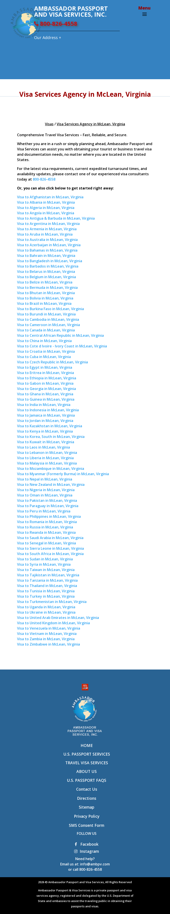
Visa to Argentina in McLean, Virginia (48, 223)
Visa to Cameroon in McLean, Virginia (48, 324)
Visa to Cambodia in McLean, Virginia (48, 319)
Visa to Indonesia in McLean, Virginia (48, 410)
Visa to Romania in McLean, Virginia (47, 521)
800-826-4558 (55, 24)
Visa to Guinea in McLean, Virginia (45, 399)
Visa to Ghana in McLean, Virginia (45, 394)
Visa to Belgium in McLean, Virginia (46, 276)
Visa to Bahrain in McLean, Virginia (46, 255)
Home (87, 745)
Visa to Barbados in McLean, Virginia (47, 266)
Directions (86, 798)
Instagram (86, 851)
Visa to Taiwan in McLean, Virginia (46, 569)
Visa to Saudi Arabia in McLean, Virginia (50, 537)
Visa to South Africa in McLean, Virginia (50, 553)
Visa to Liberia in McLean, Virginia (45, 457)
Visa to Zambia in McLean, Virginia (46, 638)
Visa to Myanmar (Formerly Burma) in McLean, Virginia (63, 473)
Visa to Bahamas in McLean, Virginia (47, 250)
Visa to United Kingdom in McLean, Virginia (53, 622)
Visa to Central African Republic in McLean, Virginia (60, 335)
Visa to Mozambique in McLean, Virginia (50, 468)
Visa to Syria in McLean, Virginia (44, 564)
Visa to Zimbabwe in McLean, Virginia (48, 644)
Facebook (87, 844)
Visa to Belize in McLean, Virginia (44, 282)
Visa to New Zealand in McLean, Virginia (51, 484)
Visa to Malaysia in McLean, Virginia (47, 463)
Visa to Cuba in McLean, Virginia (44, 356)
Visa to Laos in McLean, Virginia (43, 447)
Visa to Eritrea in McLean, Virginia (45, 372)
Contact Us (86, 789)
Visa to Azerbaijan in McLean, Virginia (49, 244)
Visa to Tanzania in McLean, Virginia (47, 580)
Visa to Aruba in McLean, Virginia (45, 234)
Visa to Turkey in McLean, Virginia (46, 596)
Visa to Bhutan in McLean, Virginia (46, 292)
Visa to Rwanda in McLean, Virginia (46, 532)
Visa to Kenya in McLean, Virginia (45, 431)
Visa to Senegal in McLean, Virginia (46, 543)
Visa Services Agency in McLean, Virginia (91, 124)
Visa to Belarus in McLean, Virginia (46, 271)
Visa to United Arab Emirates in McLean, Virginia (58, 617)
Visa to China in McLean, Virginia (44, 340)
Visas (49, 124)
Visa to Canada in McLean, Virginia (46, 330)
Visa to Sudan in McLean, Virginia (45, 559)
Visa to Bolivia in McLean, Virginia (45, 298)
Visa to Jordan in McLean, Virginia (45, 420)
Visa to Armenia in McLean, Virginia (47, 229)
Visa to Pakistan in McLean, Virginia (47, 500)
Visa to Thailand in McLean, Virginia (47, 585)
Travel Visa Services (86, 762)
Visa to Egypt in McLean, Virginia (44, 367)
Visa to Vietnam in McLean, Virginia (47, 633)
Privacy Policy (86, 816)
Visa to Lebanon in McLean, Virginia (47, 452)
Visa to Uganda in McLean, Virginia (46, 607)
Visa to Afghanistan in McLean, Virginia (50, 197)
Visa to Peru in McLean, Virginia (43, 511)
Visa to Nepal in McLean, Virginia (44, 479)
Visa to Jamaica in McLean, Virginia (46, 415)
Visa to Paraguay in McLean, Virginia (47, 505)
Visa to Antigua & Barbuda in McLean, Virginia (56, 218)
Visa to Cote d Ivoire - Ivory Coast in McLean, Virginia (62, 346)
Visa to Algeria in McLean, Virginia (45, 207)
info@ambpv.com (95, 864)
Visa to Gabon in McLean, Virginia (45, 383)
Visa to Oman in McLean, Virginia (44, 495)
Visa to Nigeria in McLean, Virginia (46, 489)
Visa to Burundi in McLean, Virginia (46, 314)
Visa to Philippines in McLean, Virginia (49, 516)
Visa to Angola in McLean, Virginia (45, 213)
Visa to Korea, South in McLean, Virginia (51, 436)
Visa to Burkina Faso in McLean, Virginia (50, 308)
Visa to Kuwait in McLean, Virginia (45, 441)
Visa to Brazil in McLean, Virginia (44, 303)
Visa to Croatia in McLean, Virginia (46, 351)
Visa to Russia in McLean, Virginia (45, 527)
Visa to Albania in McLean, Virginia (46, 202)
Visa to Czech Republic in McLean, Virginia (52, 362)
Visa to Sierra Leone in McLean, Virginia (50, 548)
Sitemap (86, 807)
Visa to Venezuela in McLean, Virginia (48, 628)
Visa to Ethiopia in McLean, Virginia (46, 378)
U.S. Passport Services (86, 754)
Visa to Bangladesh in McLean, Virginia (49, 260)
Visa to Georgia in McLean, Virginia (46, 388)
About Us (86, 771)
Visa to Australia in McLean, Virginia (47, 239)
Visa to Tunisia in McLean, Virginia (46, 591)
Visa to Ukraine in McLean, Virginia (46, 612)
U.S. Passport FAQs (86, 780)
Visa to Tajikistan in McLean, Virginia (48, 575)
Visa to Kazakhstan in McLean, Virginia (49, 426)
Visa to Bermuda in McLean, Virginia (47, 287)
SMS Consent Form (86, 825)
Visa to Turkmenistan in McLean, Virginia (52, 601)
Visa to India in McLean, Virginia (43, 404)
